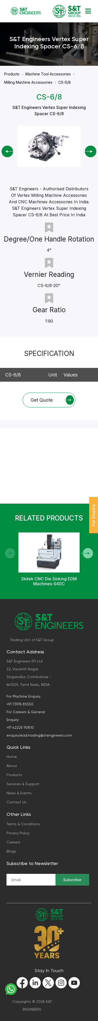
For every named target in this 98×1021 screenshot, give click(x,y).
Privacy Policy (18, 833)
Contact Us (16, 802)
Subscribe (72, 879)
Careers (13, 842)
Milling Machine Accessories (28, 82)
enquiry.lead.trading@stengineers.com (39, 735)
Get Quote (52, 400)
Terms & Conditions (23, 824)
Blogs (11, 851)
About (11, 766)
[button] (87, 553)
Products (11, 74)
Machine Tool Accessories (48, 74)
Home (11, 757)
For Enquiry (93, 515)
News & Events (19, 793)
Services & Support (22, 784)
